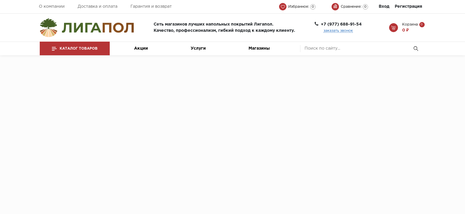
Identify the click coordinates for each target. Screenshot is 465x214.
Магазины (259, 48)
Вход (384, 6)
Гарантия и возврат (151, 6)
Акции (141, 48)
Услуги (198, 48)
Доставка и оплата (97, 6)
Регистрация (408, 6)
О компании (52, 6)
